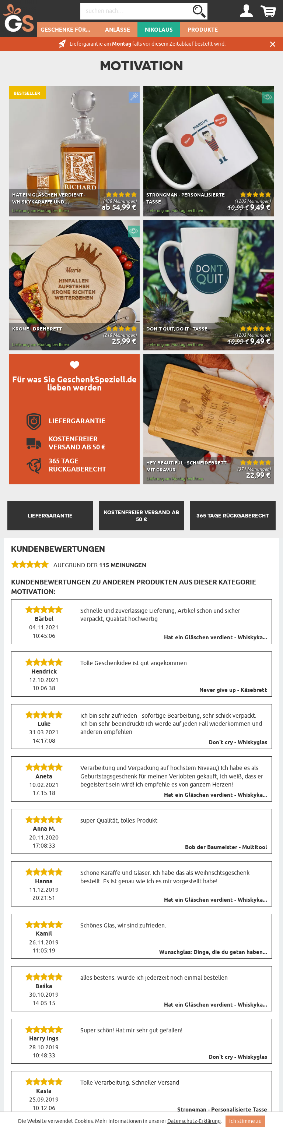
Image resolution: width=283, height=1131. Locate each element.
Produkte (203, 30)
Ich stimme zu (245, 1121)
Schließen (272, 44)
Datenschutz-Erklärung (194, 1121)
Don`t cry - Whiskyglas (238, 742)
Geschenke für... (65, 30)
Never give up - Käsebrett (233, 690)
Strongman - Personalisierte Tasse (222, 1110)
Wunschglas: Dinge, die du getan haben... (213, 952)
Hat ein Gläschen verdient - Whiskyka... (215, 638)
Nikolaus (159, 30)
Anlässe (117, 30)
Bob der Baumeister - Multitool (226, 847)
